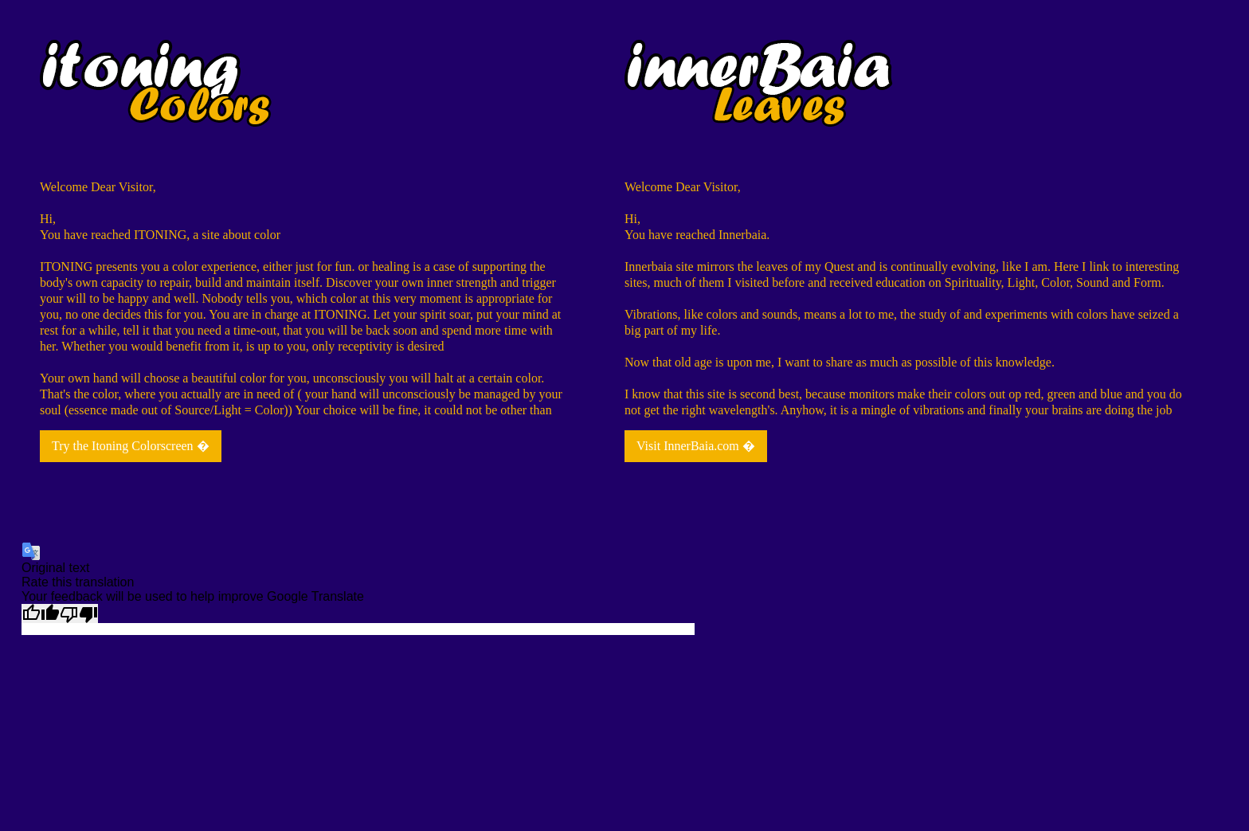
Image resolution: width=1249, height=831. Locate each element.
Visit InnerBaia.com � (695, 446)
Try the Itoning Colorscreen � (130, 446)
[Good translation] (41, 613)
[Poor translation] (79, 613)
